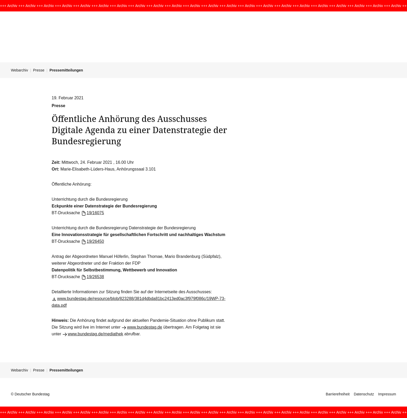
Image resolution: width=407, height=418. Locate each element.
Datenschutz (364, 394)
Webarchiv (19, 70)
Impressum (387, 394)
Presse (39, 70)
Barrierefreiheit (338, 394)
